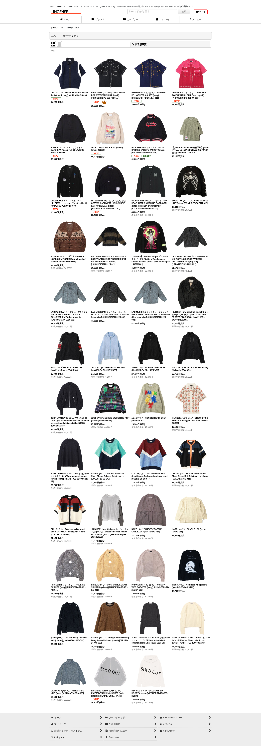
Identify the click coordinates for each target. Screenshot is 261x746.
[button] (195, 19)
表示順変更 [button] (139, 44)
